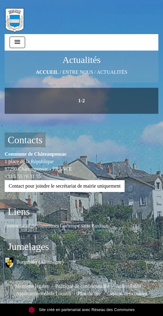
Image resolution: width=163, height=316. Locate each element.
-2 (83, 100)
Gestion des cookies (127, 293)
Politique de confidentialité (82, 286)
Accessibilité (128, 286)
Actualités (112, 72)
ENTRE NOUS (77, 72)
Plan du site (89, 293)
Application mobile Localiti (43, 293)
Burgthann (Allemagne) (34, 262)
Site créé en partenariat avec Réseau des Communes (82, 309)
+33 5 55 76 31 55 (23, 176)
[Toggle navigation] (17, 42)
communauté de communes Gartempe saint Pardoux (56, 225)
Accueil (47, 72)
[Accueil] (14, 17)
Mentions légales (32, 286)
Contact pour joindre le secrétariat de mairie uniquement (65, 186)
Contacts (25, 139)
